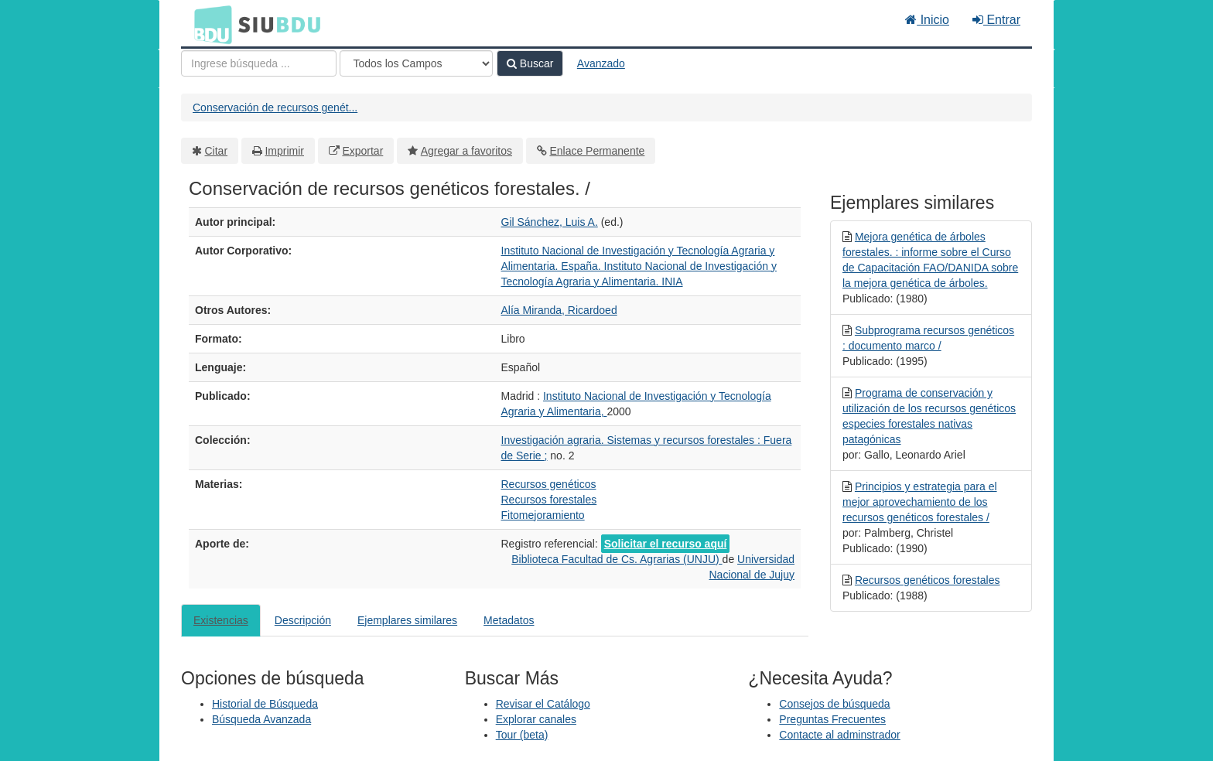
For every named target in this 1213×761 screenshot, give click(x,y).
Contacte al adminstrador (839, 735)
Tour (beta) (522, 735)
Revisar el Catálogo (543, 704)
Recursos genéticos (548, 484)
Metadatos (508, 620)
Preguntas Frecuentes (832, 719)
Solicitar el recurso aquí (665, 543)
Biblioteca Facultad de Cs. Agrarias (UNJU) (616, 559)
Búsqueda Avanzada (261, 719)
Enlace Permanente (596, 151)
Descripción (303, 620)
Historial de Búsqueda (265, 704)
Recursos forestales (549, 499)
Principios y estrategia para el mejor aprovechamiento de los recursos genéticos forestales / (919, 502)
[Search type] (416, 63)
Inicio (927, 19)
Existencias (220, 620)
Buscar (530, 63)
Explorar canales (536, 719)
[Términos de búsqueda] (259, 63)
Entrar (996, 19)
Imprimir (284, 151)
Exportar (362, 151)
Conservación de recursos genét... (275, 107)
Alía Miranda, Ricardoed (559, 310)
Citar (216, 151)
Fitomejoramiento (543, 515)
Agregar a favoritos (466, 151)
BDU (209, 23)
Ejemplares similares (407, 620)
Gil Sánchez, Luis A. (549, 222)
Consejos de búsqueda (834, 704)
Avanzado (601, 63)
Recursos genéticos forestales (927, 580)
